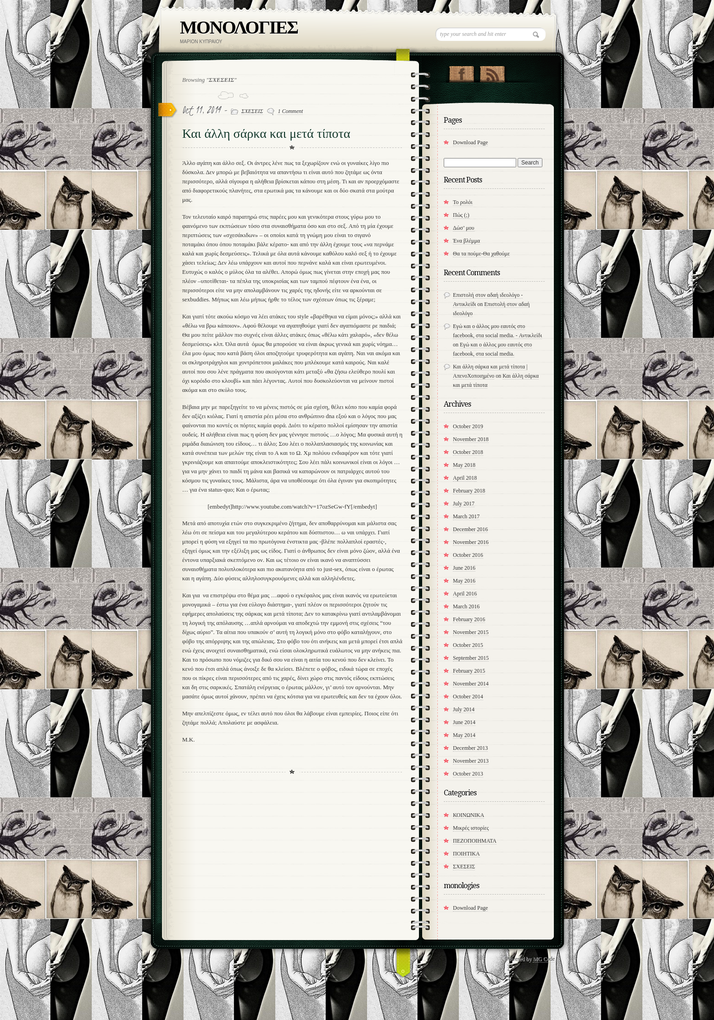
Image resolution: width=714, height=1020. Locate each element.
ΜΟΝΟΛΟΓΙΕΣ (239, 27)
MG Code (544, 959)
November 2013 (471, 761)
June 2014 (464, 722)
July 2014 (463, 709)
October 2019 (468, 426)
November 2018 (471, 439)
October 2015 (468, 645)
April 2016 (465, 593)
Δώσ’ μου (463, 228)
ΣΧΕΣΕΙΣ (252, 111)
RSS (492, 72)
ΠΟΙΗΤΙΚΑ (466, 853)
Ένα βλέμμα (466, 241)
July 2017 (463, 503)
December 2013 (470, 748)
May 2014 (464, 735)
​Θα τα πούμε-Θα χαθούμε (481, 253)
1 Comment (290, 111)
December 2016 (470, 529)
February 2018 (469, 490)
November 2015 (471, 632)
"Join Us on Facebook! (461, 72)
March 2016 (466, 606)
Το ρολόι (463, 202)
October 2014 (468, 696)
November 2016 (471, 542)
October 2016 (468, 555)
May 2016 (464, 581)
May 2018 (464, 465)
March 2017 (466, 516)
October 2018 (468, 452)
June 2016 (464, 568)
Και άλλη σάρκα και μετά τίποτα (266, 133)
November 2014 (471, 683)
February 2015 (469, 671)
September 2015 (471, 658)
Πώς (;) (461, 215)
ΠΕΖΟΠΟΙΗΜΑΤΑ (474, 841)
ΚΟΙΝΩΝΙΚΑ (468, 815)
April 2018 (465, 478)
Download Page (470, 142)
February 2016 (469, 619)
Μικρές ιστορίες (471, 828)
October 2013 (468, 774)
